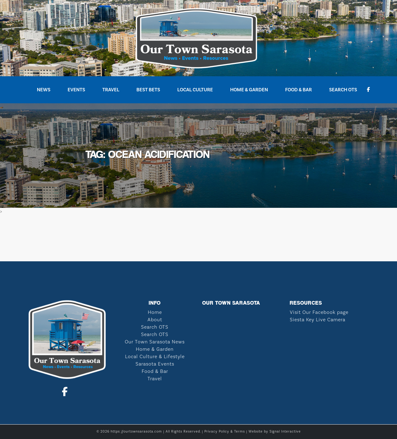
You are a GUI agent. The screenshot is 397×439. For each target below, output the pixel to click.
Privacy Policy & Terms (224, 431)
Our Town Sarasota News (155, 342)
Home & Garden (249, 90)
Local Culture (195, 90)
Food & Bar (298, 90)
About (154, 320)
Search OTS (343, 90)
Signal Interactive (285, 431)
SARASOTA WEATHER (198, 238)
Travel (110, 90)
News (43, 90)
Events (76, 90)
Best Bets (148, 90)
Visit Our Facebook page (319, 312)
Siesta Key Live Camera (317, 320)
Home (155, 312)
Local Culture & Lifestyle (155, 357)
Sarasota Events (155, 364)
